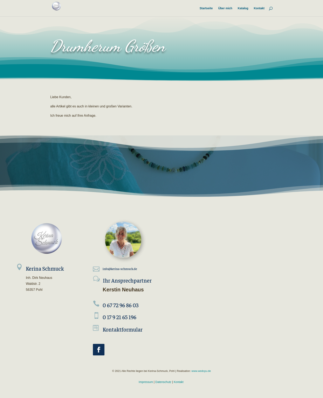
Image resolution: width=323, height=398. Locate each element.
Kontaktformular (123, 329)
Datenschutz (163, 382)
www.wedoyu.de (201, 370)
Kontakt (178, 382)
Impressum (146, 382)
